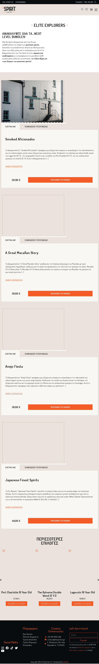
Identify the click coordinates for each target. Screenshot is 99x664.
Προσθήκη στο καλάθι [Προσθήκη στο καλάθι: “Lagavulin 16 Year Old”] (82, 604)
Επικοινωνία (21, 2)
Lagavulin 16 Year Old (82, 592)
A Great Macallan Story (22, 253)
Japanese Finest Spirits (22, 480)
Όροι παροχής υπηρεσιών (77, 651)
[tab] (10, 127)
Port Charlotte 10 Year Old (16, 592)
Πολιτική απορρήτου (85, 648)
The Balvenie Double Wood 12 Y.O (49, 594)
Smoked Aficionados (20, 139)
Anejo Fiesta (14, 366)
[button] (60, 180)
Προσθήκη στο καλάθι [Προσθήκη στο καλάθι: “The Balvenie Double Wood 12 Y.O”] (49, 604)
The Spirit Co (7, 2)
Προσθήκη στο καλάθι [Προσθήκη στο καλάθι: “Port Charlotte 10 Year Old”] (16, 604)
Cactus (65, 662)
